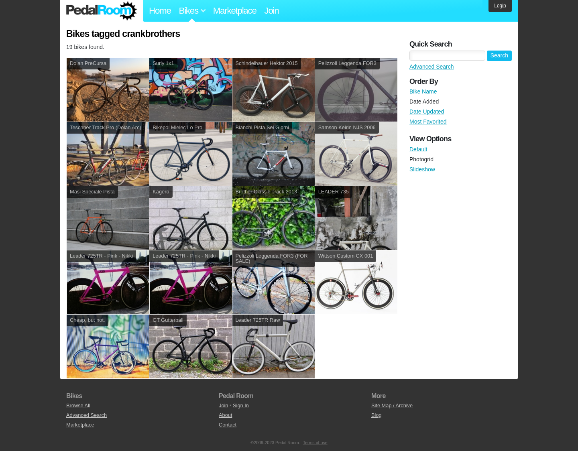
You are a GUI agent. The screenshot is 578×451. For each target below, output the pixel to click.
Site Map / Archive (392, 405)
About (225, 415)
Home (160, 11)
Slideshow (422, 169)
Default (418, 149)
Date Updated (426, 111)
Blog (376, 415)
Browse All (78, 405)
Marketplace (234, 11)
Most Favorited (428, 121)
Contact (227, 425)
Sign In (241, 405)
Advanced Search (431, 66)
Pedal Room (101, 10)
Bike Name (423, 91)
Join (272, 11)
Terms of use (315, 442)
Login (500, 5)
